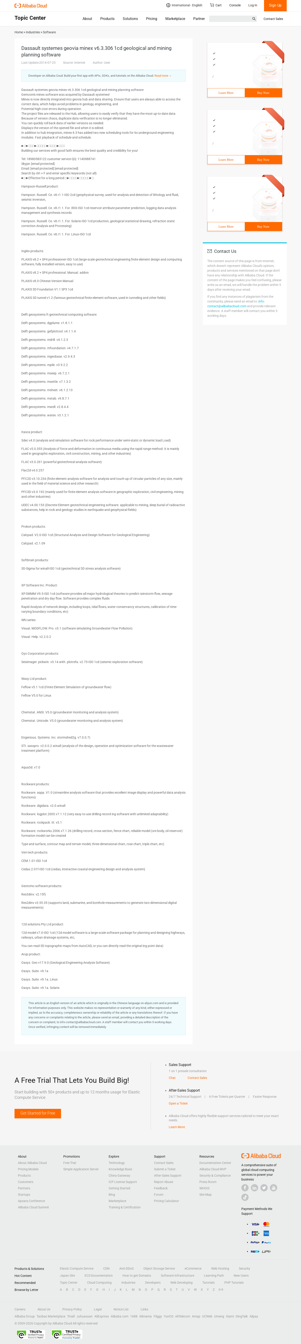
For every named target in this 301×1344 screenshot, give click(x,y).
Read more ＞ (163, 75)
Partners (200, 19)
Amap (196, 1316)
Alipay (254, 1316)
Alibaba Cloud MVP (212, 1169)
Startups (24, 1194)
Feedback (161, 1188)
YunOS (168, 1316)
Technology (117, 1163)
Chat (172, 1078)
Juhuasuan (84, 1316)
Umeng (219, 1316)
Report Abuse (163, 1182)
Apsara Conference (31, 1201)
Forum (158, 1194)
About (87, 19)
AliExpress (101, 1316)
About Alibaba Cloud (32, 1163)
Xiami (230, 1316)
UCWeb (207, 1316)
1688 (133, 1316)
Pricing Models (28, 1169)
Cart (216, 5)
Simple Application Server (81, 1169)
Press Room (207, 1182)
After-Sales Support (167, 1175)
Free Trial (69, 1163)
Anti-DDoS (126, 1268)
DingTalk (242, 1316)
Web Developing (181, 1282)
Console (235, 5)
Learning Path (214, 1275)
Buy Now (263, 93)
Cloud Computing (99, 1282)
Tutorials (208, 1282)
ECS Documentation (99, 1275)
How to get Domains (136, 1275)
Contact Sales (273, 19)
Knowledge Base (120, 1169)
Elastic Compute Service (76, 1268)
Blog (112, 1194)
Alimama (145, 1316)
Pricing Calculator (166, 1201)
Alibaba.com (119, 1316)
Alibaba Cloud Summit (33, 1207)
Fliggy (158, 1316)
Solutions (130, 19)
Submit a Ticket (165, 1169)
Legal (98, 1309)
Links (144, 1309)
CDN (106, 1268)
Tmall (71, 1316)
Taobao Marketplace (51, 1316)
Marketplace (175, 19)
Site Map (205, 1194)
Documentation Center (215, 1163)
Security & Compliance (215, 1175)
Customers (25, 1182)
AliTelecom (182, 1316)
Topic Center (68, 1282)
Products (107, 19)
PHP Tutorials (234, 1282)
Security (244, 1268)
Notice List (121, 1309)
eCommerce (193, 1268)
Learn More (225, 93)
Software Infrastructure (177, 1275)
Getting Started (119, 1188)
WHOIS (204, 1188)
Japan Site (67, 1275)
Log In (252, 5)
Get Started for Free (37, 1113)
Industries (128, 1282)
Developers (153, 1282)
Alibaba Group (25, 1316)
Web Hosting (220, 1268)
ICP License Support (123, 1182)
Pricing (151, 19)
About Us (43, 1309)
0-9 (221, 1289)
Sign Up (275, 5)
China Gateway (119, 1175)
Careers (20, 1309)
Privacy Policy (72, 1309)
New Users (241, 1275)
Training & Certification (125, 1207)
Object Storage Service (159, 1268)
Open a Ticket (178, 1103)
